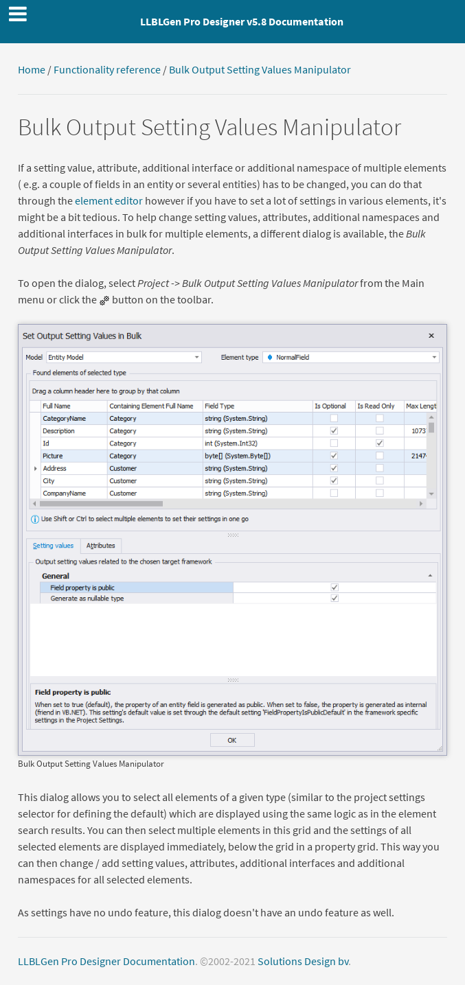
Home (31, 69)
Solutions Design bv (303, 961)
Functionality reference (107, 69)
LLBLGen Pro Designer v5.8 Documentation (241, 21)
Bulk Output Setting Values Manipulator (260, 69)
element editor (109, 200)
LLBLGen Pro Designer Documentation (106, 961)
